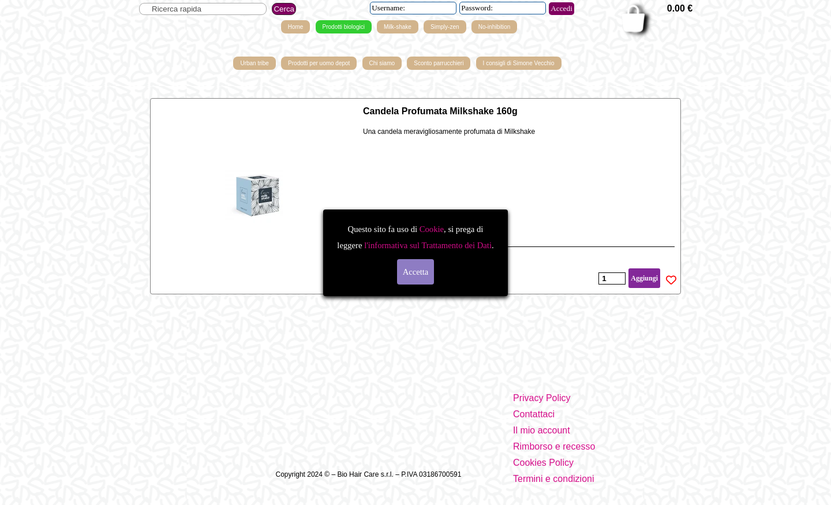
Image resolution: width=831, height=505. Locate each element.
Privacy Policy (542, 398)
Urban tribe (254, 63)
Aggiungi (644, 278)
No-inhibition (494, 27)
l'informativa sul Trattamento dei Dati (427, 245)
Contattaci (534, 414)
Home (296, 27)
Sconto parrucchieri (438, 63)
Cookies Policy (543, 462)
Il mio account (541, 430)
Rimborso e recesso (554, 446)
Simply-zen (445, 27)
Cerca (284, 9)
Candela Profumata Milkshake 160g (440, 111)
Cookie (432, 229)
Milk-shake (397, 27)
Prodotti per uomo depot (319, 63)
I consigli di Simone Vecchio (519, 63)
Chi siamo (382, 63)
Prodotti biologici (344, 27)
